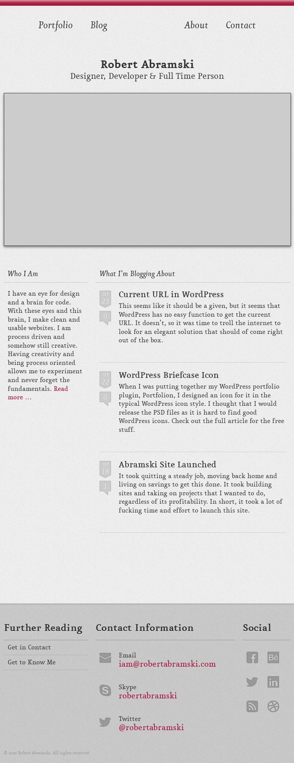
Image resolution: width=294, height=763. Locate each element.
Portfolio (55, 24)
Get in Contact (29, 647)
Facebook (252, 657)
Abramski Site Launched (167, 464)
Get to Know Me (32, 662)
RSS (252, 706)
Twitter (130, 719)
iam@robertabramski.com (167, 665)
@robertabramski (151, 728)
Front (146, 34)
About (196, 24)
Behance (273, 657)
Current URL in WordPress (171, 294)
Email (127, 656)
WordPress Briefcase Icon (169, 375)
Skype (127, 687)
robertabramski (148, 696)
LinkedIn (273, 682)
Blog (98, 24)
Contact (241, 24)
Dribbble (273, 706)
